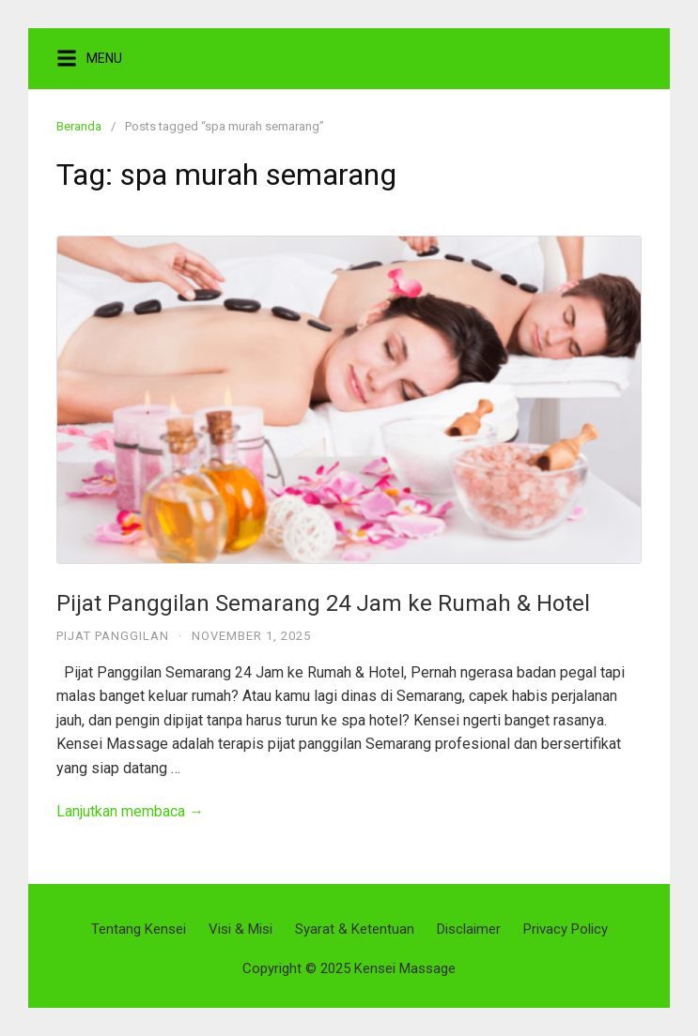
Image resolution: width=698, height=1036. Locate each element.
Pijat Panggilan (112, 636)
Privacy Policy (565, 929)
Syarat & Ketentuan (354, 929)
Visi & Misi (240, 929)
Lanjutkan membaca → (130, 811)
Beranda (78, 126)
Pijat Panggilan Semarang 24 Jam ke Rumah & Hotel (323, 603)
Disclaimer (469, 929)
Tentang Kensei (138, 929)
